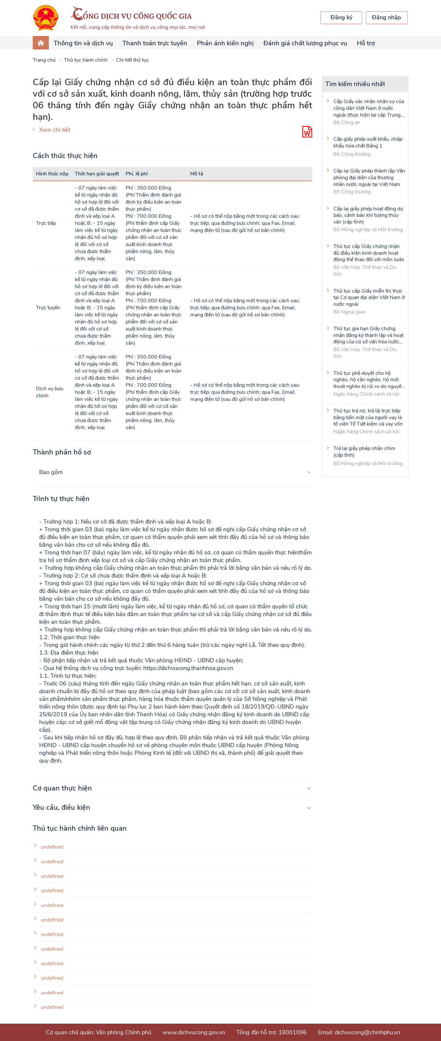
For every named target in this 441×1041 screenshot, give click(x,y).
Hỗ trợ (366, 43)
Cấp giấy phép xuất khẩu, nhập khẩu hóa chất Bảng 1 (367, 142)
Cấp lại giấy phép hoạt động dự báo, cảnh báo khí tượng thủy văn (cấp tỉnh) (368, 215)
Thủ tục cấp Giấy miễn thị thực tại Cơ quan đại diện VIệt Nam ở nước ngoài (369, 297)
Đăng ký (341, 17)
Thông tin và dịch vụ (83, 43)
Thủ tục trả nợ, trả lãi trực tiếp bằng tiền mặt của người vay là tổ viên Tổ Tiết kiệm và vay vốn (368, 417)
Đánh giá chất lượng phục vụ (305, 43)
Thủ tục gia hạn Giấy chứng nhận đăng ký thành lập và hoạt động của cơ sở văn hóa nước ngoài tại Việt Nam (368, 335)
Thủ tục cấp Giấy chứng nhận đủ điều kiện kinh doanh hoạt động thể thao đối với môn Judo (368, 252)
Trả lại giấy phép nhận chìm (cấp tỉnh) (364, 452)
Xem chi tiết (54, 130)
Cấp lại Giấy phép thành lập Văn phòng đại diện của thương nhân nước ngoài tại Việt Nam (369, 177)
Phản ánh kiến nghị (225, 43)
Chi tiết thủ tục (132, 60)
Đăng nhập (386, 17)
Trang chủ (44, 60)
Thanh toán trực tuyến (154, 43)
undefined (52, 847)
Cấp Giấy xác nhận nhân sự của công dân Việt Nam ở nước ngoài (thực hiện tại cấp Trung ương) (368, 108)
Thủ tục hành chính (86, 60)
